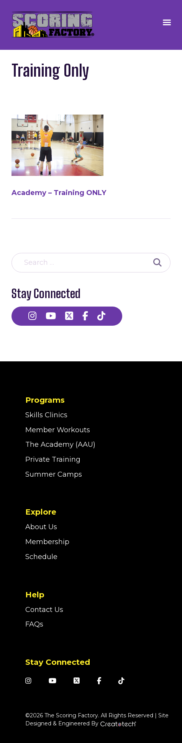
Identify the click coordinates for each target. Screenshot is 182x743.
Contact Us (44, 609)
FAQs (34, 624)
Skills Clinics (46, 415)
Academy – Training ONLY (58, 193)
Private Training (52, 459)
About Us (41, 527)
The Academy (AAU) (60, 444)
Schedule (41, 557)
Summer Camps (53, 474)
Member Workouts (57, 430)
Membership (47, 542)
